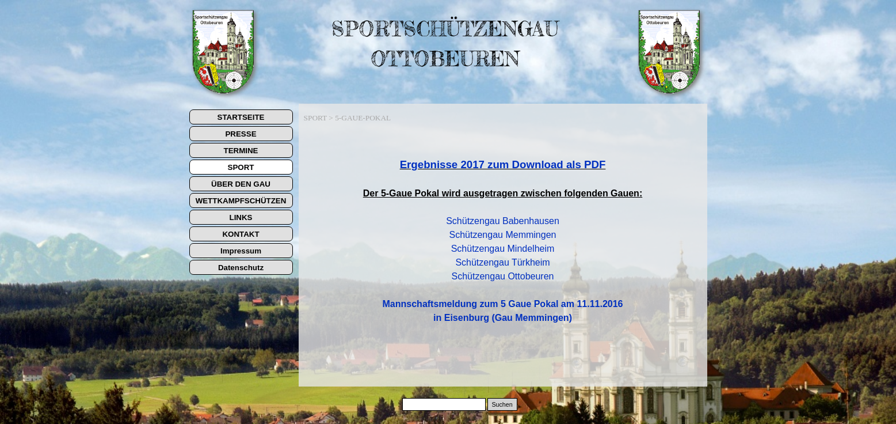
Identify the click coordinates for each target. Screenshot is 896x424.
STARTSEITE (241, 117)
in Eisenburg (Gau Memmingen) (502, 318)
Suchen (501, 404)
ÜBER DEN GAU (240, 184)
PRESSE (240, 134)
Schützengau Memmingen (502, 235)
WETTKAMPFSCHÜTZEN (241, 200)
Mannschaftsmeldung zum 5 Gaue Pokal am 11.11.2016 (503, 304)
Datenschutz (241, 267)
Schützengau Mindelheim (503, 248)
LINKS (241, 217)
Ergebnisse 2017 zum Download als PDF (503, 164)
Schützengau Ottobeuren (503, 276)
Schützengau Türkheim (502, 262)
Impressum (240, 251)
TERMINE (241, 150)
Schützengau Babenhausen (502, 221)
